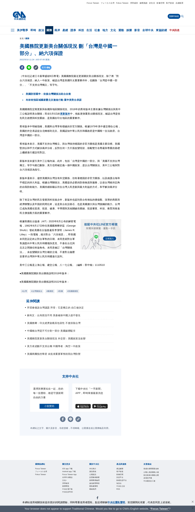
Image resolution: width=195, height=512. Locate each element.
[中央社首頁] (19, 16)
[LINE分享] (29, 67)
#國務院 (49, 291)
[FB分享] (22, 67)
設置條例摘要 (95, 479)
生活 (89, 30)
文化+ (64, 485)
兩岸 (57, 30)
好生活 (152, 3)
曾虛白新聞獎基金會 (151, 470)
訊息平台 (120, 479)
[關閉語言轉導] (193, 508)
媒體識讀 (143, 3)
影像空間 (160, 3)
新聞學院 (66, 492)
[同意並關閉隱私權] (193, 502)
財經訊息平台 (122, 482)
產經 (65, 30)
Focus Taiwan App (68, 477)
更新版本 (65, 113)
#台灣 (24, 291)
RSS (118, 492)
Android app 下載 (70, 472)
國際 (49, 30)
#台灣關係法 (36, 291)
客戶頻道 (170, 3)
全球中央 (147, 30)
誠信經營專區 (95, 485)
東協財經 (161, 30)
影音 (137, 30)
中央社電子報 (68, 495)
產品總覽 (120, 469)
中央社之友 (121, 488)
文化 (113, 30)
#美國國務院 (72, 291)
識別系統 (93, 472)
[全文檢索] (182, 16)
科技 (81, 30)
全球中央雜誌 (68, 482)
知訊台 (119, 485)
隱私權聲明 (94, 488)
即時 (33, 30)
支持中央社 (174, 16)
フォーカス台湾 (108, 3)
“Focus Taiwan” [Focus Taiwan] (159, 508)
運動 (121, 30)
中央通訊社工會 (150, 486)
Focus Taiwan (93, 3)
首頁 (22, 38)
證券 (73, 30)
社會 (97, 30)
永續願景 (179, 3)
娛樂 (129, 30)
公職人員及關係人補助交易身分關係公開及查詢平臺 (151, 479)
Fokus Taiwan (122, 3)
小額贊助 (49, 406)
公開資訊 (93, 475)
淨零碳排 (134, 3)
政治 (41, 30)
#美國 (60, 291)
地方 (105, 30)
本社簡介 (93, 469)
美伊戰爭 (22, 30)
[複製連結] (35, 67)
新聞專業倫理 (95, 482)
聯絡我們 (93, 492)
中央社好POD (68, 498)
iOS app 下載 (68, 469)
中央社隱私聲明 (116, 502)
